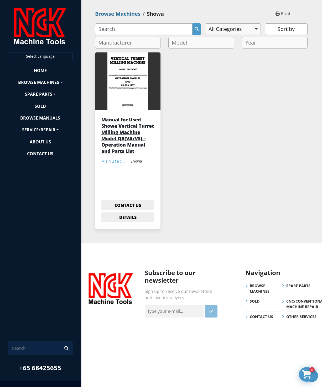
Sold (40, 106)
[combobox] (233, 29)
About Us (40, 142)
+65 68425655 (40, 367)
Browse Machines (38, 82)
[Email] (174, 311)
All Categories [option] (225, 29)
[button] (40, 82)
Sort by (286, 29)
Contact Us (40, 154)
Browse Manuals (40, 118)
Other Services (301, 316)
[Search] (38, 348)
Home (40, 70)
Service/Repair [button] (38, 130)
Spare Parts (38, 94)
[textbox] (117, 43)
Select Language (40, 56)
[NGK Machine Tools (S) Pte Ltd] (111, 288)
